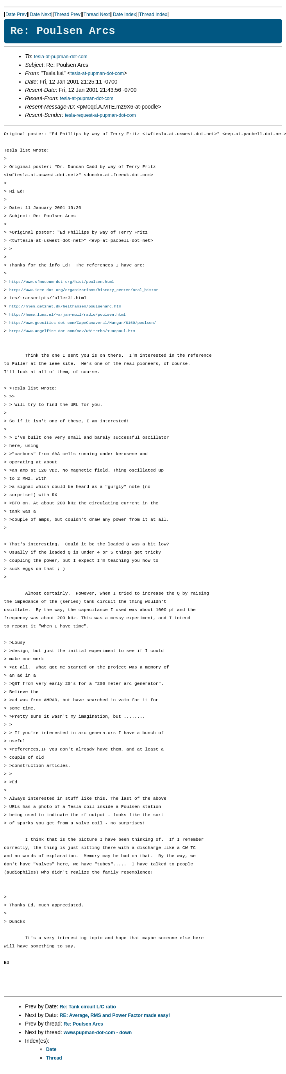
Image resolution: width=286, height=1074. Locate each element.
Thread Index (153, 14)
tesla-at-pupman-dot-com (61, 56)
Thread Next (97, 14)
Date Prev (16, 14)
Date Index (124, 14)
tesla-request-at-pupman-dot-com (100, 115)
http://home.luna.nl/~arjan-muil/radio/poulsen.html (67, 316)
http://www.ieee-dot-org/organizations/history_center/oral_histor (84, 290)
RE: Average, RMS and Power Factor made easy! (115, 1017)
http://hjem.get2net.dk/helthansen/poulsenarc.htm (65, 307)
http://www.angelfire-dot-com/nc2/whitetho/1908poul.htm (72, 333)
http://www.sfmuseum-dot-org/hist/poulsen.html (61, 282)
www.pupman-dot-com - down (98, 1035)
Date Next (40, 14)
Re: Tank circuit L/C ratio (88, 1009)
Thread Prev (67, 14)
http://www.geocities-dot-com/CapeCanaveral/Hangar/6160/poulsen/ (82, 324)
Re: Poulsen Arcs (83, 1026)
